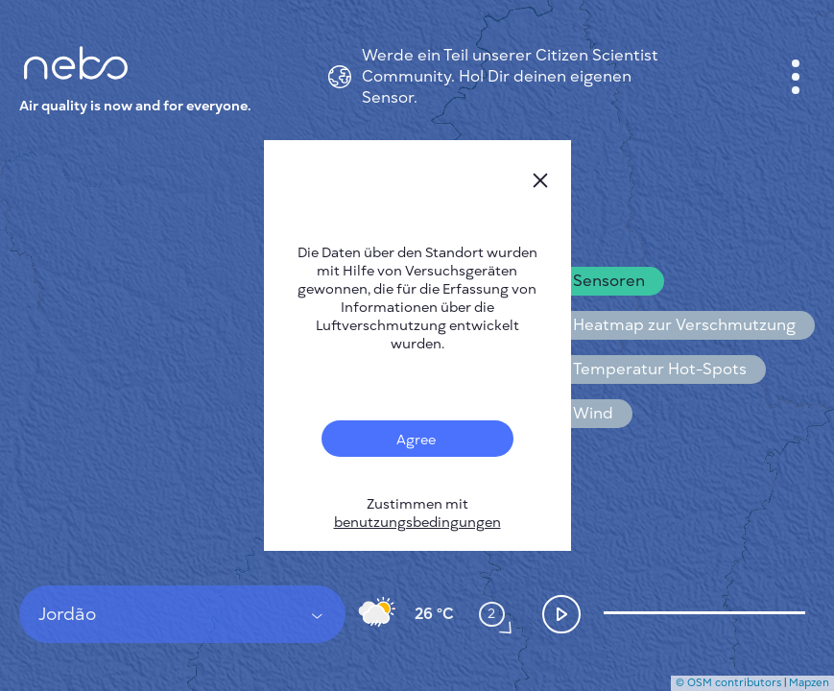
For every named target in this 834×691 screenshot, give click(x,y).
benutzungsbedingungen (417, 522)
